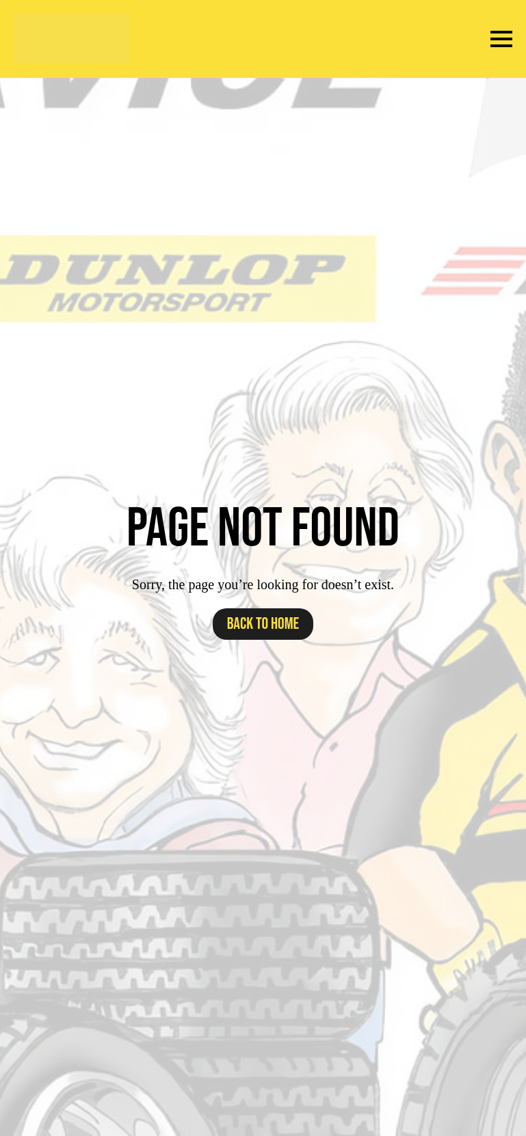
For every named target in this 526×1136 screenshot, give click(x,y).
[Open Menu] (501, 39)
